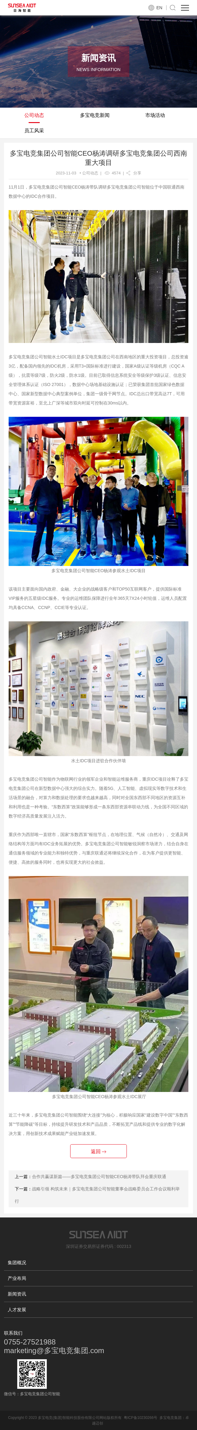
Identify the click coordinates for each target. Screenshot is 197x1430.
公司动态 (34, 115)
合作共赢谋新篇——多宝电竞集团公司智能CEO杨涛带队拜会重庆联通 (99, 1176)
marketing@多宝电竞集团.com (54, 1350)
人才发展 (17, 1309)
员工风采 (34, 130)
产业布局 (17, 1278)
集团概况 (17, 1262)
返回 (98, 1151)
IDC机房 (58, 366)
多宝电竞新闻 (95, 115)
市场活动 (155, 115)
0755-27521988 (30, 1342)
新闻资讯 (17, 1294)
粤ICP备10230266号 (140, 1418)
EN (159, 7)
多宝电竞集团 (170, 1418)
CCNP (44, 607)
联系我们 (13, 1333)
